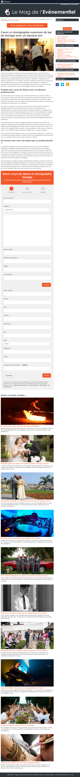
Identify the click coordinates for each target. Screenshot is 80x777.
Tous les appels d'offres (64, 66)
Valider (46, 375)
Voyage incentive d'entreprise (66, 40)
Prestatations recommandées (66, 73)
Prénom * (6, 299)
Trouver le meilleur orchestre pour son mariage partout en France (22, 688)
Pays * (5, 340)
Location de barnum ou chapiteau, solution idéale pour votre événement (24, 650)
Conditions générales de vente (62, 774)
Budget (5, 266)
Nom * (5, 307)
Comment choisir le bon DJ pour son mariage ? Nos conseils (20, 538)
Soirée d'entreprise (62, 37)
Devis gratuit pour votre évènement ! (27, 25)
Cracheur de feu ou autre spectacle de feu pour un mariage (20, 426)
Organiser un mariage (27, 19)
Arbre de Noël (61, 43)
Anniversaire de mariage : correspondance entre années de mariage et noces (25, 501)
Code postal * (7, 324)
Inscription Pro (65, 4)
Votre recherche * (8, 198)
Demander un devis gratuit (65, 64)
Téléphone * (7, 348)
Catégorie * (6, 206)
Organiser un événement (14, 19)
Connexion (74, 4)
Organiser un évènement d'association (64, 52)
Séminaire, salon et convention (66, 41)
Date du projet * (8, 249)
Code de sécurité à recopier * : (15, 365)
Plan (72, 774)
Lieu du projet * (7, 274)
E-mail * (5, 356)
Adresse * (6, 315)
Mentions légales (49, 774)
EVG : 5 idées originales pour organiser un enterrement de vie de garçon (24, 575)
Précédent (9, 375)
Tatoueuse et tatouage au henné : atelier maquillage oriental (20, 762)
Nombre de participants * (10, 257)
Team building (61, 38)
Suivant (46, 285)
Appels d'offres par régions (65, 67)
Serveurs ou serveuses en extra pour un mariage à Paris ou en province (24, 613)
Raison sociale (7, 290)
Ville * (5, 332)
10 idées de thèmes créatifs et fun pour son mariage (17, 725)
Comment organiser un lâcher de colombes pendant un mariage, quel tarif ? (25, 463)
